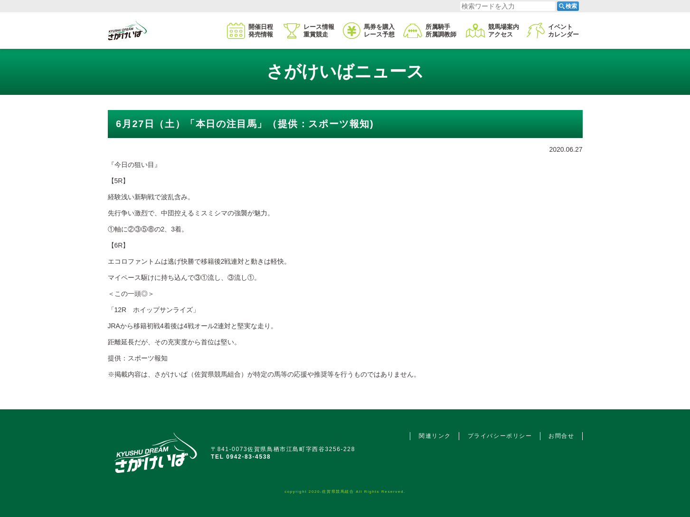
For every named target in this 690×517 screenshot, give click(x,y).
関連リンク (435, 436)
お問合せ (561, 436)
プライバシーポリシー (500, 436)
